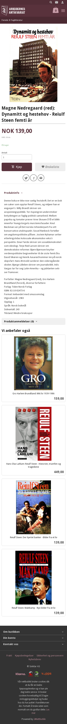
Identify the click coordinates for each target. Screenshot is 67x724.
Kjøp (16, 167)
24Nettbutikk (40, 719)
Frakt (9, 655)
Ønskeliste (50, 167)
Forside (5, 20)
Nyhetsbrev (35, 659)
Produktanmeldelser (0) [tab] (19, 321)
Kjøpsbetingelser (24, 655)
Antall (4, 152)
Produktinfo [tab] (11, 192)
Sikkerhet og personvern (50, 655)
